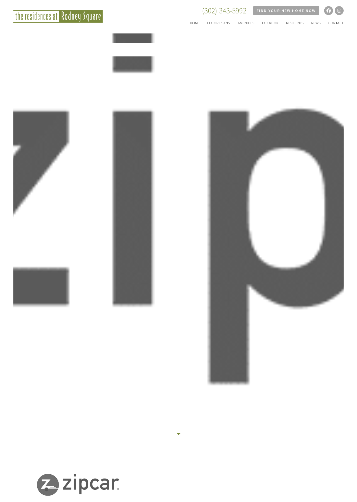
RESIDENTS (295, 22)
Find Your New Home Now (286, 10)
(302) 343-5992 (224, 11)
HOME (195, 22)
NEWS (316, 22)
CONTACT (336, 22)
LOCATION (270, 22)
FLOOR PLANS (218, 22)
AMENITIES (246, 22)
